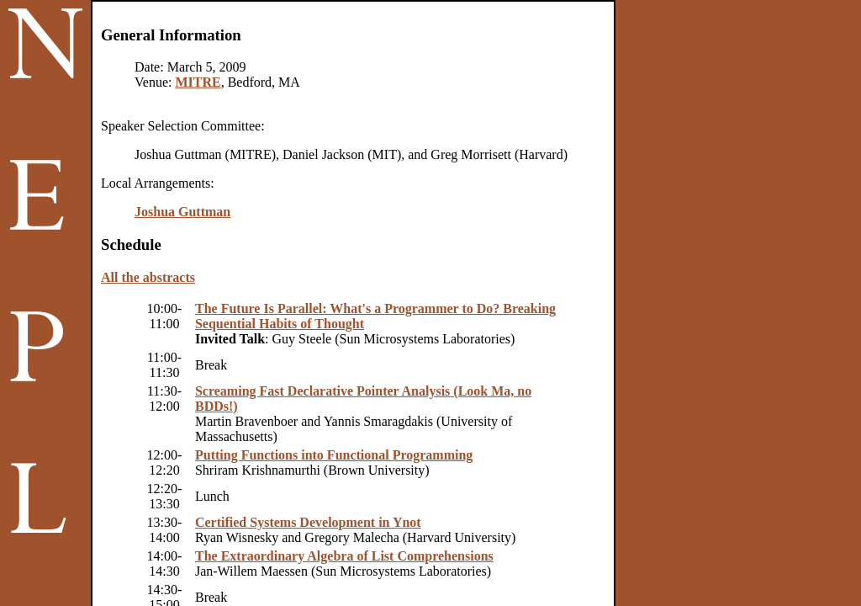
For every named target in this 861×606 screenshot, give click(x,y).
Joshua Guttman (182, 212)
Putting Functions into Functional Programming (334, 455)
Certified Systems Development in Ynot (308, 522)
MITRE (197, 82)
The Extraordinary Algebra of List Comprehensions (344, 556)
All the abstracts (148, 277)
